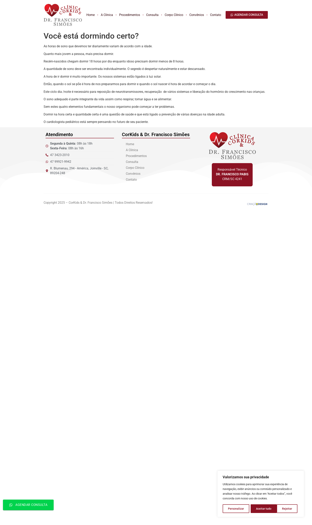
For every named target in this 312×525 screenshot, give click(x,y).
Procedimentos (129, 15)
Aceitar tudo (285, 508)
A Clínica (107, 15)
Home (90, 15)
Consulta (152, 15)
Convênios (196, 15)
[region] (260, 494)
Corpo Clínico (174, 15)
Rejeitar (261, 508)
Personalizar (236, 508)
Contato (215, 15)
